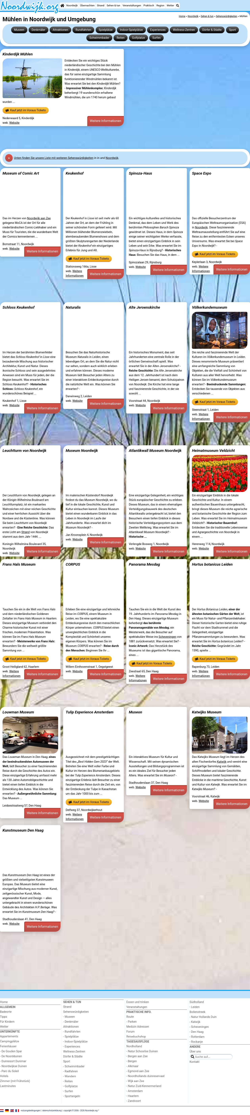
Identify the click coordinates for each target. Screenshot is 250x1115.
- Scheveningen (199, 1027)
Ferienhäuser (8, 1046)
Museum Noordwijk (82, 450)
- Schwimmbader (74, 1066)
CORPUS (73, 564)
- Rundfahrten (72, 1031)
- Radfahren (70, 1071)
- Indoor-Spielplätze (75, 1041)
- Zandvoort (133, 1101)
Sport (232, 30)
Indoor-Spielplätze (131, 30)
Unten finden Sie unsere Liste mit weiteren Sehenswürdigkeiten (53, 158)
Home (4, 1002)
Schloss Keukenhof (19, 307)
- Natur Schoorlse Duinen (142, 1051)
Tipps (3, 1016)
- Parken (131, 1021)
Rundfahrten (83, 30)
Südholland (197, 1002)
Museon (135, 712)
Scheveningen (167, 637)
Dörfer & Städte (212, 30)
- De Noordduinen (11, 1056)
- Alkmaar (132, 1066)
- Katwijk (195, 1022)
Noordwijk (72, 5)
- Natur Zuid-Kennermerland (143, 1086)
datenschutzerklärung (51, 1110)
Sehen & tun (113, 5)
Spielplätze (105, 30)
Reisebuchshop (136, 1036)
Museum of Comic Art (21, 173)
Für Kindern (7, 1021)
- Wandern (69, 1076)
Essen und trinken (137, 1002)
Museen (19, 30)
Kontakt (195, 1062)
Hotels (4, 1076)
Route (130, 1016)
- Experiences (71, 1046)
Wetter (170, 5)
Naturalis (73, 307)
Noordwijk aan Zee (39, 218)
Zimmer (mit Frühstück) (15, 1081)
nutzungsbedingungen (30, 1110)
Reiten (121, 38)
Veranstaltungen (132, 5)
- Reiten (68, 1081)
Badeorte (6, 1012)
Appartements (9, 1036)
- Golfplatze (70, 1086)
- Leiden (195, 1007)
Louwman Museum (18, 712)
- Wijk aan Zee (135, 1081)
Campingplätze (9, 1041)
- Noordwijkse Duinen (13, 1066)
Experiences (158, 30)
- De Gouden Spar (11, 1051)
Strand (100, 5)
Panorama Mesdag (144, 564)
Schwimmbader (99, 38)
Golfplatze (138, 38)
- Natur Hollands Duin (203, 1017)
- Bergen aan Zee (137, 1056)
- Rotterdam (197, 1037)
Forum (130, 1031)
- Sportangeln (71, 1096)
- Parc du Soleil (9, 1071)
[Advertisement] (119, 138)
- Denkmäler (70, 1021)
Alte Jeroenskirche (144, 307)
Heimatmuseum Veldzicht (213, 450)
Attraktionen (60, 30)
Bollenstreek (197, 1012)
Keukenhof (75, 173)
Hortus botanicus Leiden (212, 564)
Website (14, 123)
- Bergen (131, 1061)
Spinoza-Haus (140, 173)
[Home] (62, 6)
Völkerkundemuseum (209, 307)
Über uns (195, 1051)
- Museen (69, 1016)
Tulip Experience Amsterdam (89, 712)
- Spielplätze (71, 1036)
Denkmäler (38, 30)
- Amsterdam (134, 1091)
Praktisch (148, 5)
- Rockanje (196, 1042)
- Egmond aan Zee (137, 1071)
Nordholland (134, 1046)
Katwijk (221, 761)
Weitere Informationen (105, 121)
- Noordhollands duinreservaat (145, 1076)
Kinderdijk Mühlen (18, 54)
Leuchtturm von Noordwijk (24, 450)
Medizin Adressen (137, 1026)
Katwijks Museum (206, 712)
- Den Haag (197, 1032)
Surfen (156, 38)
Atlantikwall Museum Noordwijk (155, 450)
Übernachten (87, 5)
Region (160, 5)
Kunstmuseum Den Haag (23, 830)
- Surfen (68, 1091)
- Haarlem (132, 1096)
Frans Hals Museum (19, 564)
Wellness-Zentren (184, 30)
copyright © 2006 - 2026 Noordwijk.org (80, 1110)
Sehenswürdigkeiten (76, 1012)
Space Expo (201, 173)
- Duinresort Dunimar (13, 1061)
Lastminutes (8, 1086)
